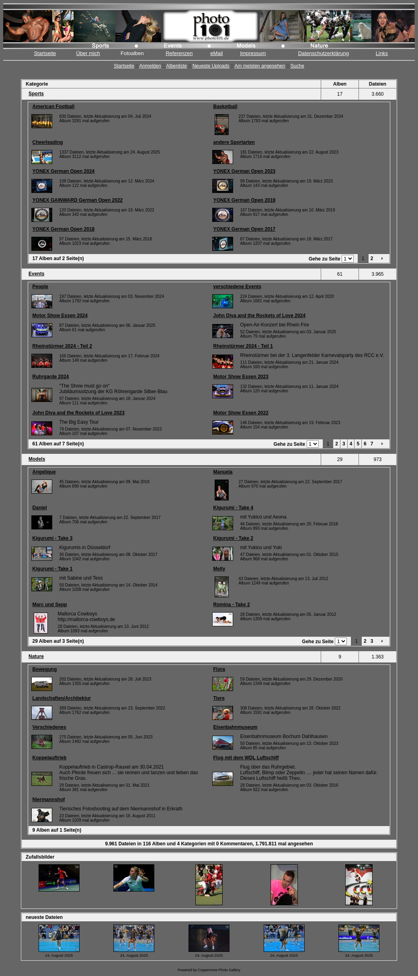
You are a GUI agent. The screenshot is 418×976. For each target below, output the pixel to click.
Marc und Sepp (50, 604)
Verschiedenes (49, 727)
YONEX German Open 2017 (244, 229)
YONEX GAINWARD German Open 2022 (78, 200)
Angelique (44, 472)
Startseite (45, 53)
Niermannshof (49, 799)
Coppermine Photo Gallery (219, 970)
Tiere (219, 698)
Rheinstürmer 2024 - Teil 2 (62, 346)
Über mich (88, 53)
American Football (54, 106)
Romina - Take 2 (231, 604)
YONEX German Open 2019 (244, 200)
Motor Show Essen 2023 (240, 376)
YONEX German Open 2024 (64, 171)
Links (382, 53)
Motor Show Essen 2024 (60, 315)
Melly (219, 569)
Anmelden (150, 66)
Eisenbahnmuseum (235, 727)
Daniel (40, 508)
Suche (297, 66)
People (40, 286)
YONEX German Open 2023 (244, 171)
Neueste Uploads (211, 66)
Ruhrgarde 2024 (51, 376)
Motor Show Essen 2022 (240, 413)
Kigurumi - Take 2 (233, 538)
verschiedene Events (237, 286)
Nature (36, 656)
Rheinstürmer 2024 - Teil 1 (243, 346)
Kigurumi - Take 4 (233, 508)
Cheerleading (48, 142)
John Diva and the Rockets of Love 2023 (79, 413)
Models (37, 459)
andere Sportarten (234, 142)
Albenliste (176, 66)
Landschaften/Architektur (62, 698)
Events (36, 274)
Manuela (223, 472)
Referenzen (179, 53)
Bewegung (45, 669)
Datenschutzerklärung (323, 53)
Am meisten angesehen (259, 66)
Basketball (225, 106)
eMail (216, 53)
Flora (219, 669)
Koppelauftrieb (50, 758)
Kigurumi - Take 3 (53, 538)
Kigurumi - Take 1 (53, 569)
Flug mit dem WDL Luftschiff (246, 758)
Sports (36, 93)
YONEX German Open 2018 (64, 229)
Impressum (253, 53)
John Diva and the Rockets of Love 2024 (259, 315)
